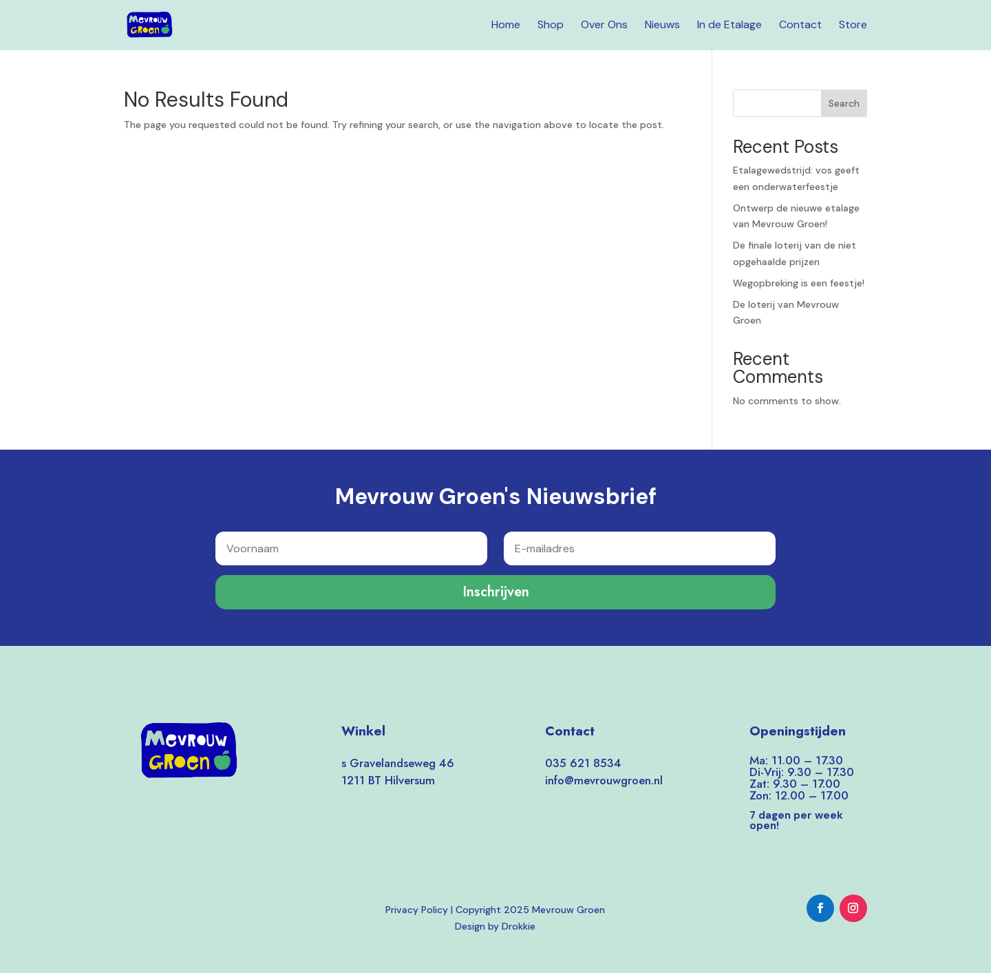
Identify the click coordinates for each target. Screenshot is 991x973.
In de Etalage (729, 26)
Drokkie (518, 926)
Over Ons (604, 26)
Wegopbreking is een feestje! (798, 283)
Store (853, 26)
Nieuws (662, 26)
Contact (800, 26)
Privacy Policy (416, 909)
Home (505, 26)
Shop (550, 26)
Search (844, 103)
